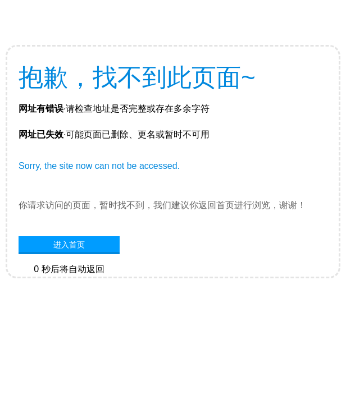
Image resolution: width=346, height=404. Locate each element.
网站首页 (69, 286)
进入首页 (69, 244)
